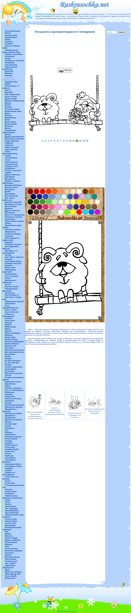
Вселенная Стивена (14, 139)
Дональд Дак (11, 206)
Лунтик (8, 322)
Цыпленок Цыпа (12, 557)
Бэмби (8, 105)
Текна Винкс (10, 506)
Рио (6, 430)
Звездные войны (12, 230)
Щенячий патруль (13, 572)
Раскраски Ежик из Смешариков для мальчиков (75, 406)
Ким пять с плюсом (14, 257)
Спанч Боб (10, 483)
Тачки (7, 502)
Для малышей (11, 196)
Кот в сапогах (11, 276)
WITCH (8, 33)
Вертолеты (10, 118)
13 (80, 141)
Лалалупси (10, 293)
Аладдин (9, 44)
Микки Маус (10, 337)
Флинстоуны (11, 542)
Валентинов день (13, 111)
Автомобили (11, 37)
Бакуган (8, 75)
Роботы (9, 432)
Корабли (9, 265)
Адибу (7, 39)
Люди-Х (8, 325)
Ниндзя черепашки (13, 367)
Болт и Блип (11, 96)
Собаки (8, 470)
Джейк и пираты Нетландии (11, 182)
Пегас (7, 386)
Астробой (9, 63)
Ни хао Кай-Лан (12, 363)
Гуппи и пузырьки (13, 170)
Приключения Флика (14, 405)
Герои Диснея (11, 149)
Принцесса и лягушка (9, 410)
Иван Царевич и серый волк (10, 239)
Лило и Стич (11, 310)
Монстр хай (10, 346)
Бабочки (8, 73)
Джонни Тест (11, 187)
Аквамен (9, 42)
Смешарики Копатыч (9, 461)
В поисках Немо (12, 109)
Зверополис (10, 232)
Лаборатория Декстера (10, 290)
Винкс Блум (10, 122)
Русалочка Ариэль (13, 437)
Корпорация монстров (9, 271)
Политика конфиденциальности (67, 611)
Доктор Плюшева (13, 202)
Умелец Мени (11, 521)
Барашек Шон (11, 82)
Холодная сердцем (13, 551)
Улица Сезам (11, 519)
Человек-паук (11, 561)
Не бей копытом (12, 361)
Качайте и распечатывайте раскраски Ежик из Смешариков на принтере (55, 406)
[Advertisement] (64, 50)
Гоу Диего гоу (11, 164)
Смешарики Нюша (13, 466)
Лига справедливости (10, 307)
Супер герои (10, 491)
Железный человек (13, 217)
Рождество (10, 434)
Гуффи (8, 173)
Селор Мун (10, 447)
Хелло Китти (11, 549)
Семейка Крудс (12, 449)
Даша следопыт (12, 175)
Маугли (8, 331)
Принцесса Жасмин (14, 407)
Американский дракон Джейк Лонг (11, 51)
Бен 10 (8, 90)
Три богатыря (11, 513)
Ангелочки (10, 56)
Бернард (9, 92)
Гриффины (10, 168)
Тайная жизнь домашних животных (12, 497)
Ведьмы (8, 115)
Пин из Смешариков (14, 390)
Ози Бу (8, 375)
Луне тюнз (10, 320)
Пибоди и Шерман (13, 388)
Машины (9, 335)
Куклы (8, 284)
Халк (7, 546)
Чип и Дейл (10, 563)
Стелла (8, 489)
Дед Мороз (10, 177)
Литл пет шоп (12, 312)
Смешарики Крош (13, 464)
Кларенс (8, 259)
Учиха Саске (10, 523)
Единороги (10, 213)
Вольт (8, 134)
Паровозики (10, 384)
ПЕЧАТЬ (64, 70)
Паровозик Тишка (13, 382)
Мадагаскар (10, 327)
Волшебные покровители (9, 131)
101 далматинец (12, 31)
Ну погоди (9, 371)
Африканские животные (9, 68)
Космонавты (11, 274)
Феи (6, 532)
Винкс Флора (11, 124)
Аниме (8, 58)
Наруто (8, 358)
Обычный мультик (14, 373)
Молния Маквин (12, 344)
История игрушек (13, 244)
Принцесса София (13, 413)
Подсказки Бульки (13, 399)
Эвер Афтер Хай (13, 574)
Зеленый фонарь (13, 234)
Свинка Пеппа (11, 445)
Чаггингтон (10, 559)
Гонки (7, 160)
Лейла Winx (10, 303)
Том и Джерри (11, 508)
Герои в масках (12, 147)
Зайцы (8, 223)
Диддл (8, 192)
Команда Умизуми (13, 263)
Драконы (9, 208)
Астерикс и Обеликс (14, 61)
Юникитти (10, 578)
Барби (7, 84)
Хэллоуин (9, 553)
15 (87, 141)
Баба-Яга (9, 71)
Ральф (8, 426)
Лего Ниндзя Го (12, 295)
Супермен (9, 494)
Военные (9, 126)
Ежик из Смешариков (14, 215)
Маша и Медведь (12, 333)
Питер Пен (10, 396)
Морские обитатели (14, 350)
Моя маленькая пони (14, 352)
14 (84, 141)
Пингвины (9, 392)
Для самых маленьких (8, 199)
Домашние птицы (13, 204)
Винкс (7, 120)
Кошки (8, 278)
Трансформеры (12, 510)
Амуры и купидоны (14, 54)
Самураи (9, 443)
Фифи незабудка (12, 540)
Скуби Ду (9, 456)
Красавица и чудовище (9, 281)
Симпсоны (10, 451)
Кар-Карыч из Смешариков (9, 252)
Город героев (11, 162)
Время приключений (14, 137)
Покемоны (9, 401)
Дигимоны (10, 189)
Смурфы (9, 468)
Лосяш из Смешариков (8, 315)
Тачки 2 (8, 504)
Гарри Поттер (12, 141)
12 (77, 141)
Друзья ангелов (12, 211)
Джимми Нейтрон (13, 185)
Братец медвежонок (14, 101)
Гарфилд (9, 143)
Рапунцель (10, 428)
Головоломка (11, 158)
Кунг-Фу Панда (11, 287)
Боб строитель (12, 94)
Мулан (8, 356)
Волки (7, 128)
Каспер (8, 255)
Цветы (8, 555)
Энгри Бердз (11, 576)
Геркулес (9, 145)
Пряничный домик (13, 420)
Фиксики (9, 536)
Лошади (8, 318)
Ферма (8, 534)
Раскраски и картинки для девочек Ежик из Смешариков (94, 406)
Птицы (8, 422)
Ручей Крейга (11, 439)
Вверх (7, 113)
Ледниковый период (14, 301)
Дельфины (10, 179)
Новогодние (10, 369)
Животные (10, 219)
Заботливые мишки (14, 221)
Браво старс (11, 99)
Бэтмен (8, 107)
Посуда (8, 403)
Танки (7, 500)
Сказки (8, 453)
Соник (7, 481)
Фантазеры (10, 525)
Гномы (8, 156)
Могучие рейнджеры (14, 341)
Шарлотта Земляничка (8, 566)
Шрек (7, 570)
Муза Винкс (10, 354)
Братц (8, 103)
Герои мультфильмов (9, 152)
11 (73, 141)
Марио (8, 329)
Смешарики (10, 458)
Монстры (9, 348)
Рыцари (8, 441)
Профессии (10, 418)
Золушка (9, 236)
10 (70, 141)
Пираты (9, 394)
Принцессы (10, 415)
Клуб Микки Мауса (13, 261)
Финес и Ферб (11, 538)
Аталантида (11, 65)
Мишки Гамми (11, 339)
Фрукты (8, 544)
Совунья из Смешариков (8, 473)
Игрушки (9, 242)
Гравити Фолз (11, 166)
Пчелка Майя (11, 424)
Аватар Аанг (11, 35)
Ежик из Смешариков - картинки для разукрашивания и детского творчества (35, 406)
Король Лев (10, 268)
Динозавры (10, 194)
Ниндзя (8, 365)
